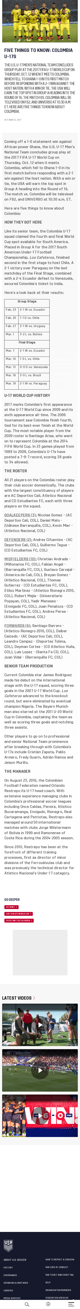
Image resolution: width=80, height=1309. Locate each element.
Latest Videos (18, 998)
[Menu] (71, 1303)
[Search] (27, 1304)
